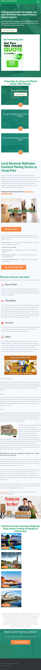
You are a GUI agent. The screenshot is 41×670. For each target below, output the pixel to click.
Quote (5, 665)
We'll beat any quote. (9, 30)
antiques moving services (12, 618)
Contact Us (10, 665)
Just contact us (4, 492)
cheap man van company (24, 626)
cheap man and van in (24, 618)
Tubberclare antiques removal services (23, 624)
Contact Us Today (11, 229)
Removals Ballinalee (9, 1)
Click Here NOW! (20, 94)
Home (2, 665)
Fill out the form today (14, 267)
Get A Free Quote (20, 642)
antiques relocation (20, 622)
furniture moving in (17, 620)
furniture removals (28, 620)
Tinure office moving (17, 616)
